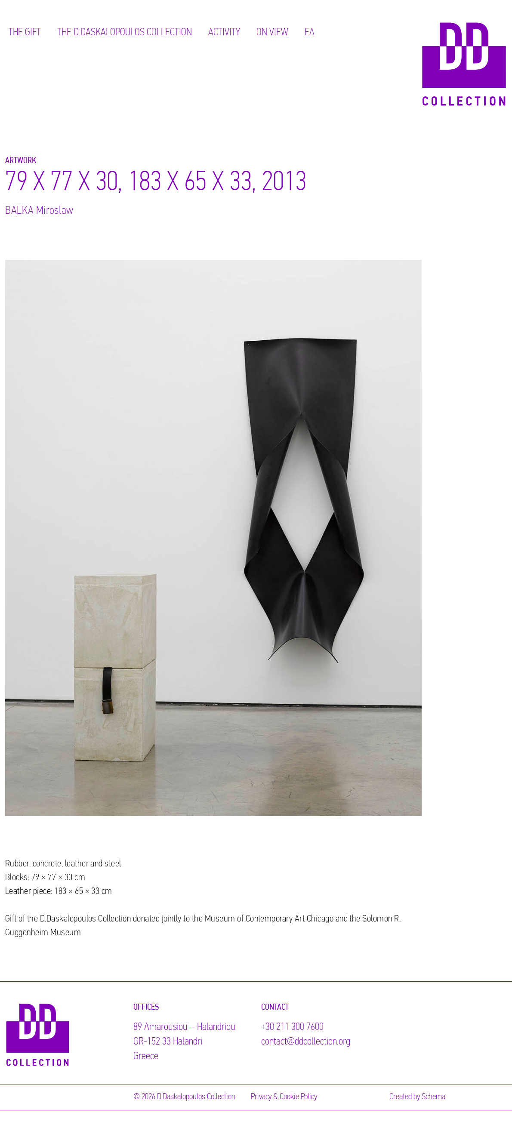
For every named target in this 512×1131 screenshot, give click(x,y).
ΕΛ (310, 33)
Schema (433, 1097)
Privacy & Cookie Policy (284, 1097)
